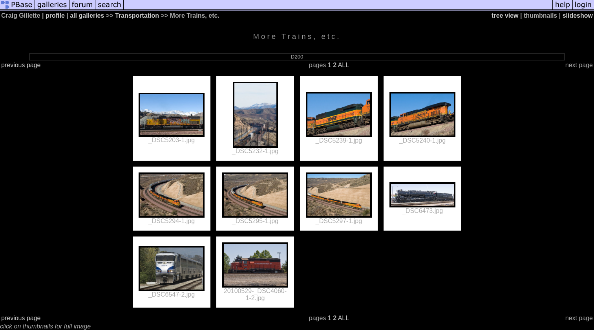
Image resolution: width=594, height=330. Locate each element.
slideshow (578, 15)
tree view (505, 15)
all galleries (87, 15)
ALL (343, 65)
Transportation (137, 15)
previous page (21, 65)
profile (55, 15)
